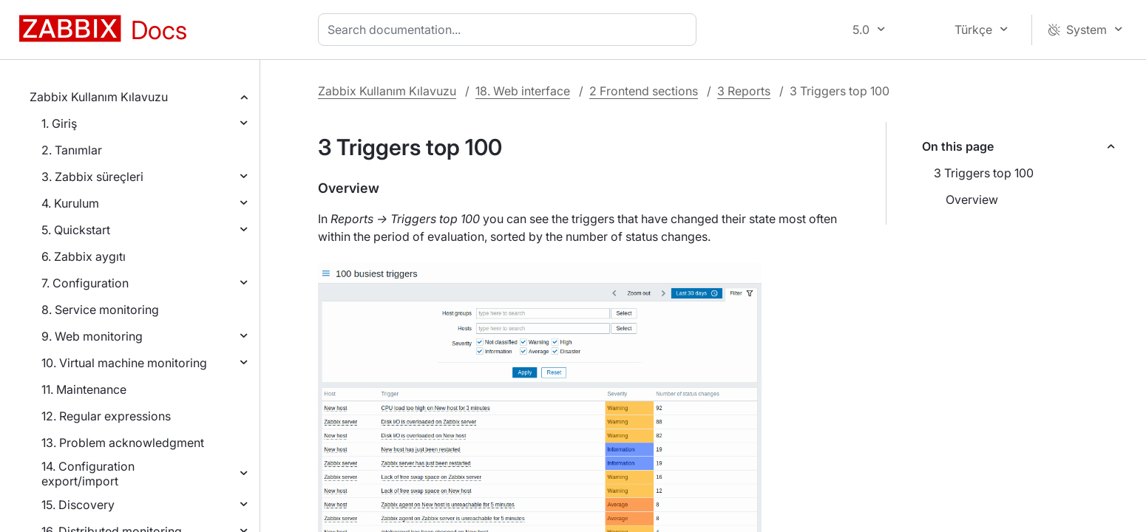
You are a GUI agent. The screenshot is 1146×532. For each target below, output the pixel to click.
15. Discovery (78, 504)
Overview (972, 199)
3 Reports (743, 90)
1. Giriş (59, 123)
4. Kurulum (70, 203)
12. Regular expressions (106, 416)
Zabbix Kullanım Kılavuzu (99, 96)
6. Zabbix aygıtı (83, 256)
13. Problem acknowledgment (122, 442)
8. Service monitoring (100, 309)
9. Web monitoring (92, 336)
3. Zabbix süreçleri (92, 176)
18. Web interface (522, 90)
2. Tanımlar (71, 150)
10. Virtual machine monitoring (124, 362)
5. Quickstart (75, 229)
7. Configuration (85, 283)
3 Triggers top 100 (984, 173)
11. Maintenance (83, 389)
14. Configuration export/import (88, 473)
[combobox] (510, 30)
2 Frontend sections (643, 90)
